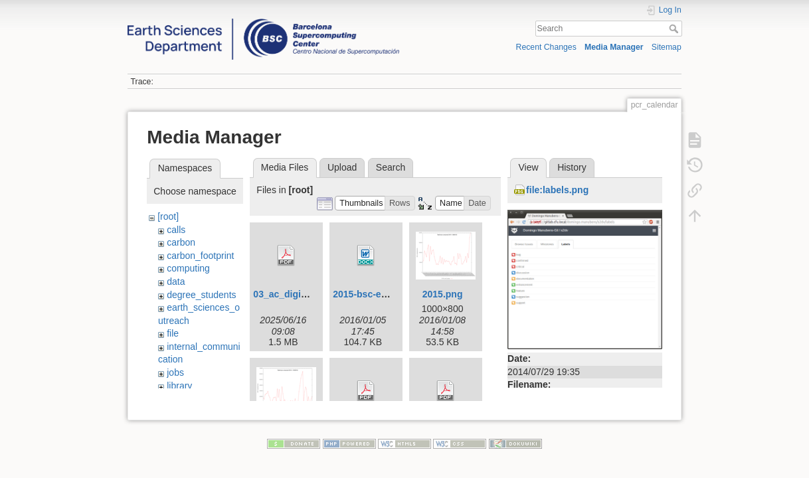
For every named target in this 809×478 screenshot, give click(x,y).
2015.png (442, 294)
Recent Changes (546, 47)
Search (675, 28)
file (173, 333)
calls (176, 229)
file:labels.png (557, 190)
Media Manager (614, 47)
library (179, 385)
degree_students (201, 294)
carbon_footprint (200, 255)
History (571, 167)
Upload (342, 167)
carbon (181, 242)
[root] (168, 216)
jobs (175, 372)
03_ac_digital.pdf (291, 294)
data (176, 281)
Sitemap (666, 47)
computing (188, 268)
